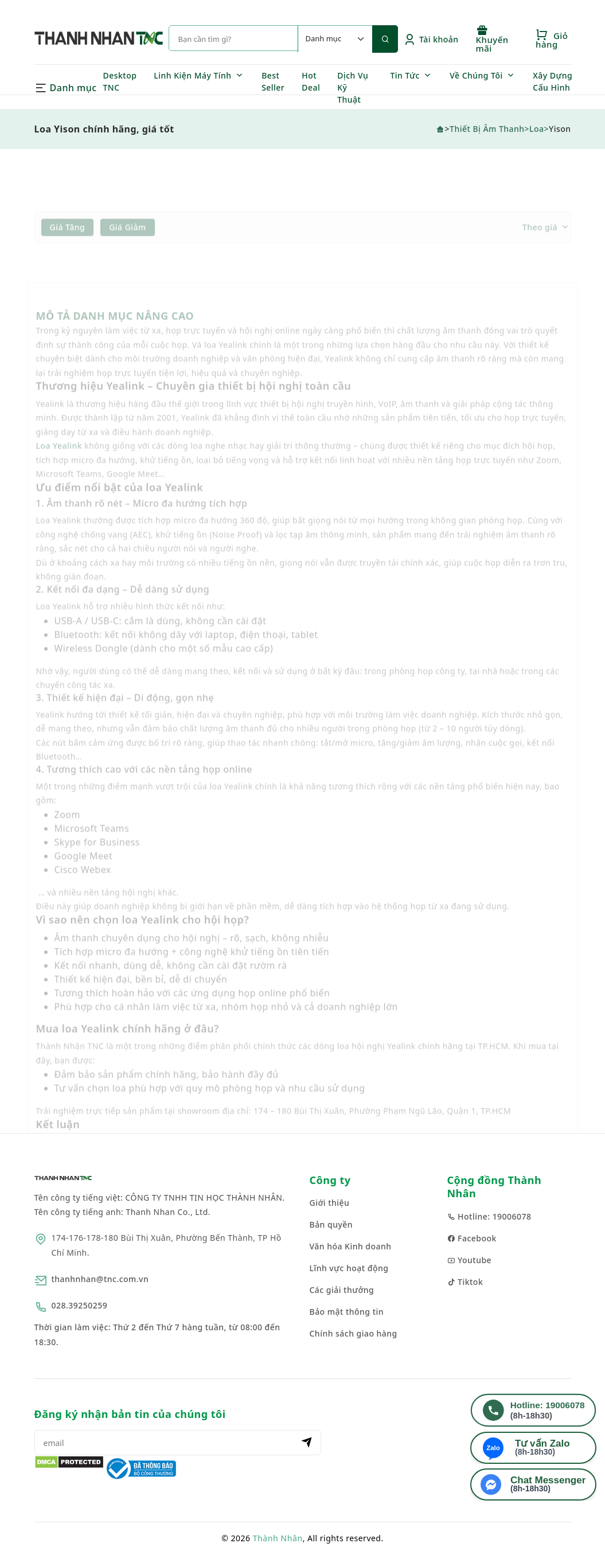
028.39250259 (80, 1305)
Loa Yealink (59, 460)
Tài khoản (431, 39)
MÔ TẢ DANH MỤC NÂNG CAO (115, 331)
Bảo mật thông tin (347, 1311)
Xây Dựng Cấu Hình (552, 81)
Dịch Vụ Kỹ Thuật (352, 87)
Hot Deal (311, 81)
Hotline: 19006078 (489, 1216)
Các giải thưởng (342, 1289)
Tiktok (465, 1281)
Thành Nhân (278, 1538)
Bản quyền (331, 1224)
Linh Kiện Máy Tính (192, 75)
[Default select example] (335, 39)
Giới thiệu (330, 1202)
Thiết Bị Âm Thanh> (489, 128)
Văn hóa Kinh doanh (351, 1246)
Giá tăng (67, 241)
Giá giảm (127, 241)
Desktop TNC (120, 81)
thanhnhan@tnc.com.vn (100, 1278)
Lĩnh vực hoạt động (349, 1268)
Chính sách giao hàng (353, 1333)
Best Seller (272, 81)
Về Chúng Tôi (476, 75)
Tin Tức (405, 75)
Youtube (469, 1260)
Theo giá (539, 242)
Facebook (472, 1238)
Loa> (539, 128)
